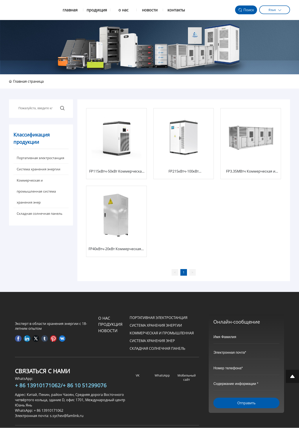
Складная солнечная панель (157, 348)
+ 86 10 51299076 (85, 385)
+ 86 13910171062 (38, 385)
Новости (108, 330)
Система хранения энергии (156, 325)
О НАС (104, 318)
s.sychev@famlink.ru (66, 415)
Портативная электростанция (158, 317)
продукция (110, 324)
